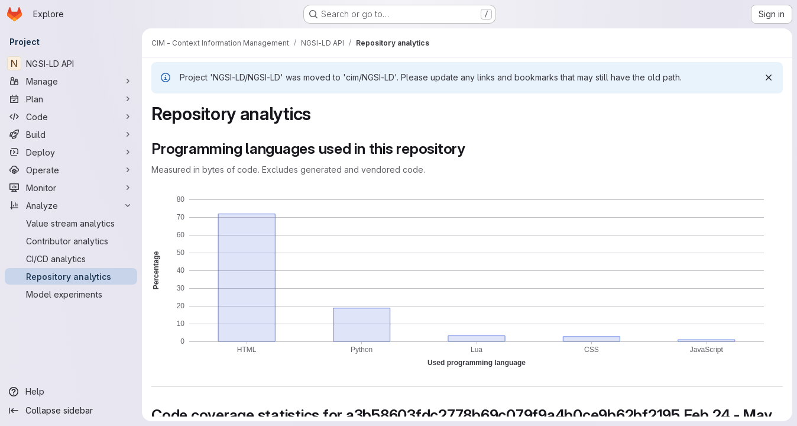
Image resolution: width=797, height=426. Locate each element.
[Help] (71, 391)
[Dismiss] (769, 77)
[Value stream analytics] (71, 223)
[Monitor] (71, 187)
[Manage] (71, 81)
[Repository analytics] (71, 276)
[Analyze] (71, 205)
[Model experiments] (71, 294)
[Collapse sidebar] (71, 410)
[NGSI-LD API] (71, 63)
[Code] (71, 116)
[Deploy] (71, 152)
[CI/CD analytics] (71, 258)
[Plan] (71, 99)
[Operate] (71, 170)
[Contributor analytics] (71, 241)
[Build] (71, 134)
